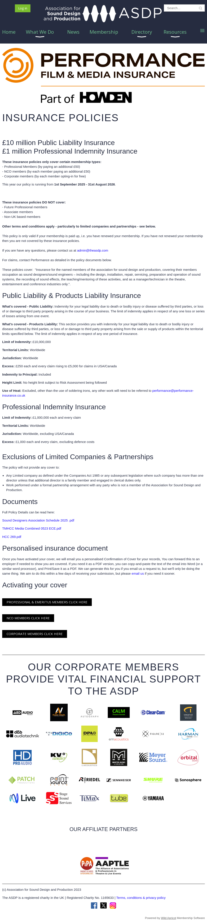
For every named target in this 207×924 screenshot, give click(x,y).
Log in (22, 8)
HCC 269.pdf (11, 537)
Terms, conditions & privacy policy (141, 898)
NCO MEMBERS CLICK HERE (28, 618)
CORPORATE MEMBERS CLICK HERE (35, 634)
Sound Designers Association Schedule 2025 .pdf (38, 520)
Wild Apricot (168, 918)
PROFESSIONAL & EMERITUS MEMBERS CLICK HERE (47, 602)
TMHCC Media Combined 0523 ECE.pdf (31, 528)
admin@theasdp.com (92, 250)
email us (138, 573)
